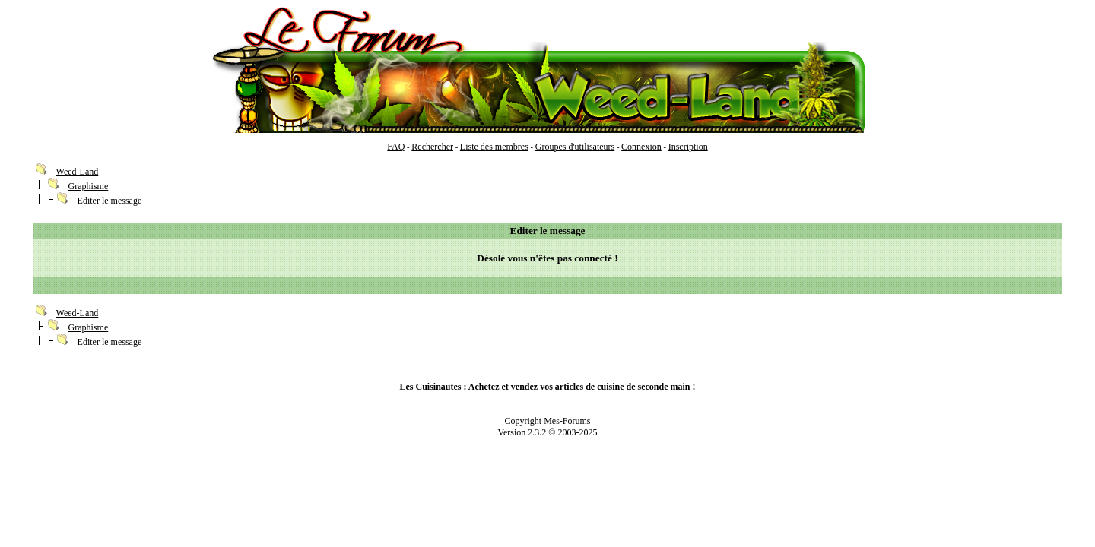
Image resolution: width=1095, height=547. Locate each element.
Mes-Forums (567, 421)
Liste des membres (494, 146)
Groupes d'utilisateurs (574, 146)
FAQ (396, 146)
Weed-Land (77, 171)
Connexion (641, 146)
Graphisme (88, 186)
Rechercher (432, 146)
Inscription (688, 146)
